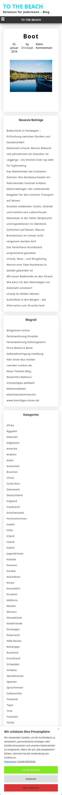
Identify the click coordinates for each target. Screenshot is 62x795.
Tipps (10, 705)
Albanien (12, 437)
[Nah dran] (59, 729)
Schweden (13, 664)
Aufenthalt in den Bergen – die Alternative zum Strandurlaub (26, 302)
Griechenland (15, 512)
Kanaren (12, 565)
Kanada (11, 559)
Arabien (12, 454)
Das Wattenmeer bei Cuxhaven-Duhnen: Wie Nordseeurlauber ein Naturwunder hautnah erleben (29, 177)
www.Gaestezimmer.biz (21, 394)
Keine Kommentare (44, 46)
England (12, 501)
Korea (10, 582)
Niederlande (14, 623)
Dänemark (13, 489)
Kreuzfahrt (13, 588)
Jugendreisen (15, 553)
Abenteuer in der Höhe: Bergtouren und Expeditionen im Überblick (29, 220)
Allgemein (13, 442)
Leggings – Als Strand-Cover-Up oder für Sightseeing (30, 162)
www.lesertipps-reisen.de (23, 400)
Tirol (9, 710)
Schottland (13, 658)
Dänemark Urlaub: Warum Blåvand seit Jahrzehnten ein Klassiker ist (29, 151)
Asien (10, 460)
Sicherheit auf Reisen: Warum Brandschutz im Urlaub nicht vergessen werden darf (25, 235)
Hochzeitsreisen (17, 518)
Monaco (12, 611)
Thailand (12, 699)
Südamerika (14, 693)
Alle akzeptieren (31, 769)
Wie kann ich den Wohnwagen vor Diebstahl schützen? (28, 285)
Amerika (12, 448)
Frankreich (13, 506)
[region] (31, 760)
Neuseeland (14, 617)
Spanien (12, 681)
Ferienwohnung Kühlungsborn (26, 342)
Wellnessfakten (16, 388)
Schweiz (12, 670)
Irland (10, 536)
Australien (13, 466)
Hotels (11, 524)
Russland (12, 652)
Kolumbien (14, 576)
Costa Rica (13, 483)
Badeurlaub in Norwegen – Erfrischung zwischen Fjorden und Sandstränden (28, 136)
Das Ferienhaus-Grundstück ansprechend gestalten (24, 250)
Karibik (11, 571)
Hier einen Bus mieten (21, 359)
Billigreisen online (18, 330)
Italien (11, 547)
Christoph (27, 48)
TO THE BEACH (23, 6)
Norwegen (13, 629)
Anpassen (31, 778)
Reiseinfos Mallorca (19, 377)
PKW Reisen (14, 640)
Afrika (10, 425)
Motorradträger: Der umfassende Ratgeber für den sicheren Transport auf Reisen (30, 194)
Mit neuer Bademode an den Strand (29, 276)
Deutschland (15, 495)
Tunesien (12, 716)
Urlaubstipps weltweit (21, 382)
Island (11, 541)
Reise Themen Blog (19, 371)
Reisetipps (13, 646)
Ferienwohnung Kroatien (22, 336)
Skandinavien (15, 675)
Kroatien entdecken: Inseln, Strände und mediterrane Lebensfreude (30, 209)
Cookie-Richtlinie (26, 761)
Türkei (11, 722)
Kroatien (12, 594)
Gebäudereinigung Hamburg (25, 353)
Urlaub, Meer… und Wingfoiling (26, 258)
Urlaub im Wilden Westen (23, 293)
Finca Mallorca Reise (20, 347)
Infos (10, 530)
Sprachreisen (15, 687)
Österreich (13, 635)
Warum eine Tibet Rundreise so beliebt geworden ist (27, 267)
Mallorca (12, 600)
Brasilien (12, 472)
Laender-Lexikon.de (19, 365)
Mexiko (11, 606)
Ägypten (12, 431)
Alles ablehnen (31, 787)
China (10, 477)
